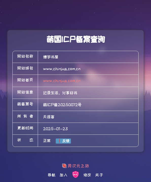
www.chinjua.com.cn (61, 81)
